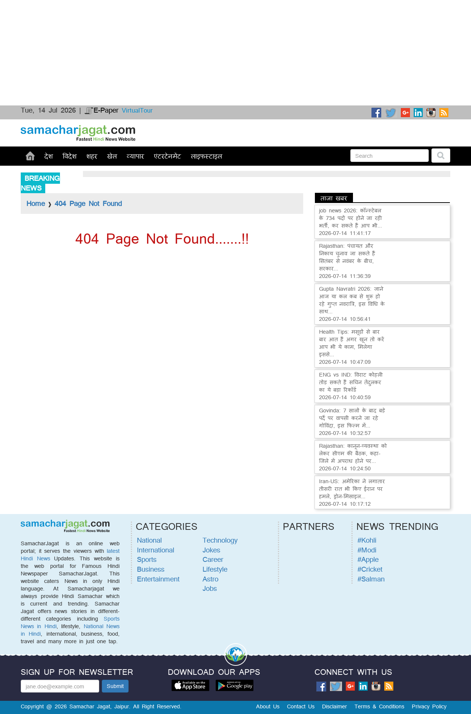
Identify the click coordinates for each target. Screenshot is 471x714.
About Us (267, 706)
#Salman (371, 578)
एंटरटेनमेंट (167, 156)
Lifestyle (215, 569)
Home (35, 203)
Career (213, 559)
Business (150, 569)
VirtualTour (137, 110)
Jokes (211, 549)
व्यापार (135, 156)
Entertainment (158, 578)
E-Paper (101, 110)
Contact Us (301, 706)
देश (48, 156)
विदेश (70, 156)
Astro (210, 578)
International (155, 549)
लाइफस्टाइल (206, 156)
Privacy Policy (429, 706)
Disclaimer (334, 706)
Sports (146, 559)
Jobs (210, 588)
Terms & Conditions (379, 706)
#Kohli (366, 540)
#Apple (368, 559)
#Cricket (369, 569)
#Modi (366, 549)
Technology (220, 540)
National (149, 540)
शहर (91, 156)
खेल (112, 156)
